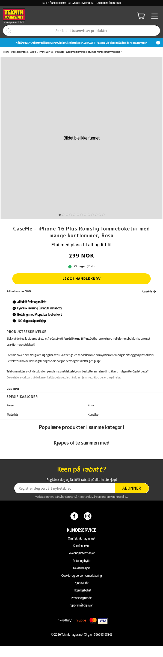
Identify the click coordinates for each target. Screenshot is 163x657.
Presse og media (81, 598)
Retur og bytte (81, 561)
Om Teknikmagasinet (81, 538)
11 (96, 215)
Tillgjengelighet (81, 590)
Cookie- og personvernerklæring (81, 576)
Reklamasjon (81, 568)
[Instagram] (88, 515)
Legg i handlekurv (82, 278)
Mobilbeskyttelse (19, 52)
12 (100, 215)
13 (103, 215)
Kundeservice (81, 546)
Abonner (131, 488)
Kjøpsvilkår (81, 583)
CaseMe (149, 291)
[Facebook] (74, 515)
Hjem (5, 52)
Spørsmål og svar (81, 605)
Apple (33, 52)
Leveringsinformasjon (82, 553)
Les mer (13, 388)
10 (92, 215)
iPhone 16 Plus (45, 52)
